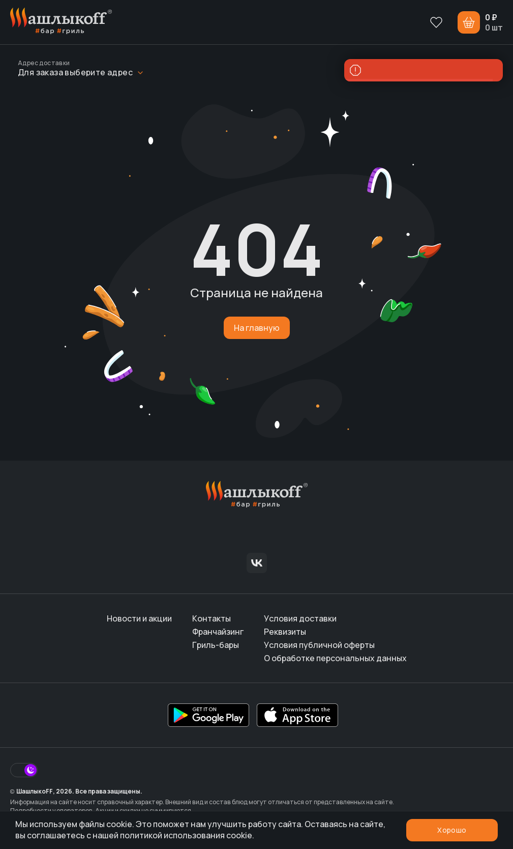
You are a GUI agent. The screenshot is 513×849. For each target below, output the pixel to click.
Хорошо (451, 830)
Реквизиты (285, 632)
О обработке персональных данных (335, 658)
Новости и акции (139, 618)
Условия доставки (300, 618)
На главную (257, 327)
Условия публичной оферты (319, 645)
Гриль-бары (215, 645)
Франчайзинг (218, 632)
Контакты (211, 618)
